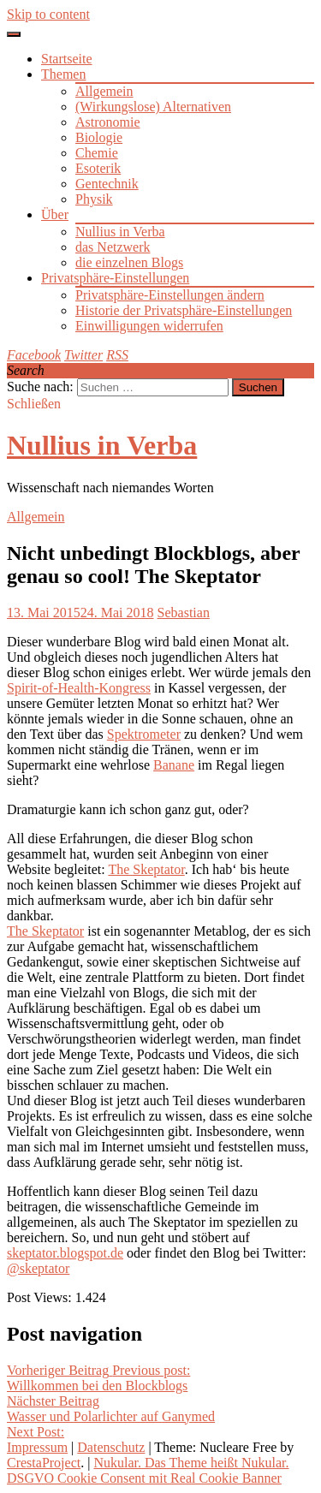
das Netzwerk (113, 247)
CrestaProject (43, 1462)
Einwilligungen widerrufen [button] (149, 325)
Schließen (34, 403)
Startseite (66, 58)
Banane (173, 765)
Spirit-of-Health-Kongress (79, 688)
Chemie (96, 153)
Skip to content (48, 14)
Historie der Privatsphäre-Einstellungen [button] (183, 310)
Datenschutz (111, 1447)
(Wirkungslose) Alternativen (153, 106)
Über (54, 214)
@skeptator (38, 1268)
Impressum (37, 1447)
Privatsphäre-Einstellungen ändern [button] (170, 295)
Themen (63, 74)
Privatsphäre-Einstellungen (115, 278)
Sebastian (184, 612)
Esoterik (98, 168)
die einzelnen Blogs (129, 262)
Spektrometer (144, 734)
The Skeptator (146, 869)
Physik (94, 199)
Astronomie (107, 122)
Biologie (98, 137)
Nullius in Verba (120, 231)
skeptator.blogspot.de (65, 1253)
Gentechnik (107, 183)
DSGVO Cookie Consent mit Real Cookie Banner (144, 1478)
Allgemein (104, 91)
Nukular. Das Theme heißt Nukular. (190, 1462)
